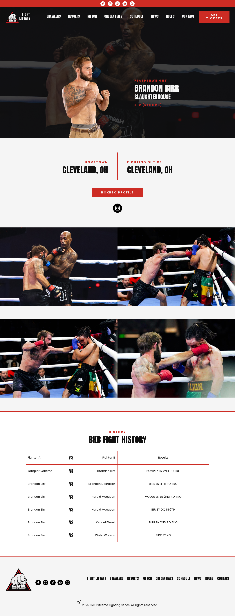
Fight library (24, 16)
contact (188, 16)
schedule (137, 16)
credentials (113, 16)
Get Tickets (214, 16)
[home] (12, 17)
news (155, 16)
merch (92, 16)
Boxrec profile (117, 192)
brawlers (54, 16)
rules (170, 16)
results (74, 16)
